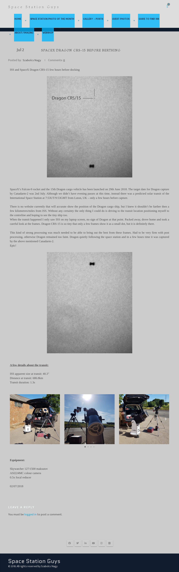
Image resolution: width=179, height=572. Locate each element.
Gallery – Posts (94, 20)
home (18, 20)
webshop (48, 34)
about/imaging (24, 34)
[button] (13, 419)
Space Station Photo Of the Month (52, 20)
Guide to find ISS (150, 20)
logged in (30, 514)
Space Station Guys (34, 7)
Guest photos (122, 20)
